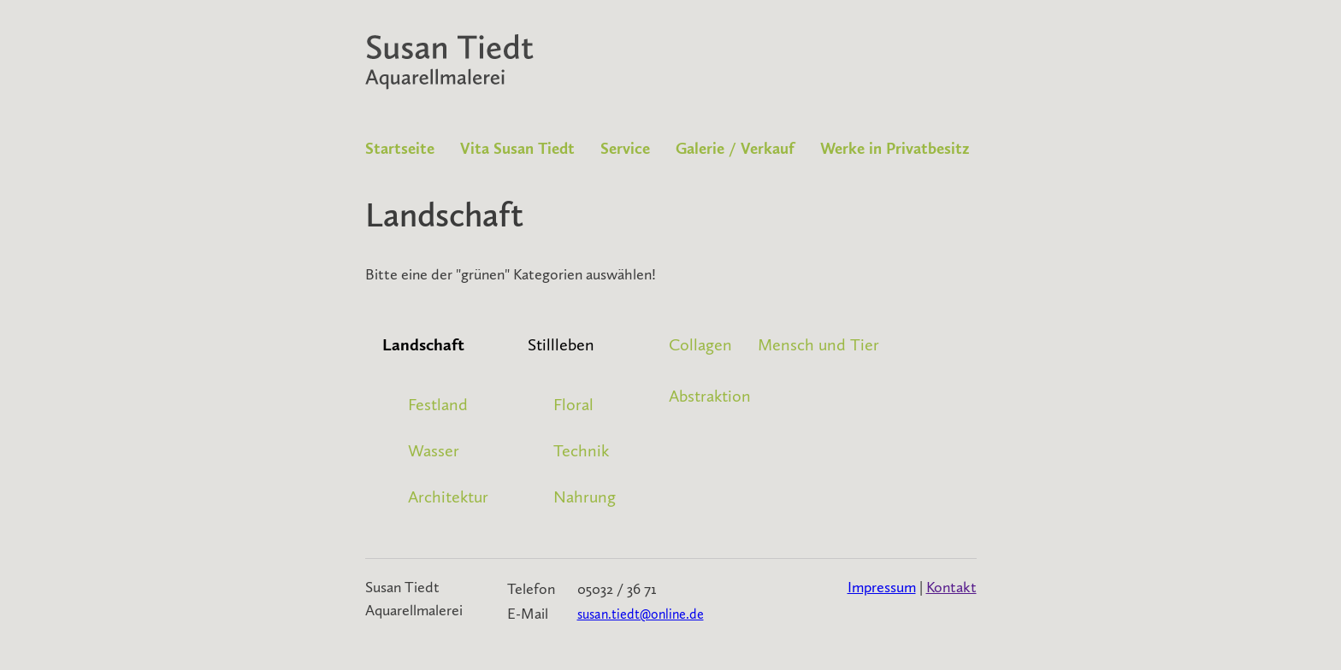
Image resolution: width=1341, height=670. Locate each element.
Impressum (882, 587)
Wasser (433, 450)
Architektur (448, 496)
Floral (573, 404)
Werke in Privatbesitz (895, 148)
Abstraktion (710, 395)
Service (625, 148)
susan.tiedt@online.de (640, 614)
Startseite (399, 148)
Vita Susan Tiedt (517, 148)
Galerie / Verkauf (735, 148)
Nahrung (584, 496)
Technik (581, 450)
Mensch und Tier (818, 344)
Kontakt (951, 587)
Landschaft (423, 344)
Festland (438, 404)
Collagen (700, 344)
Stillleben (561, 344)
